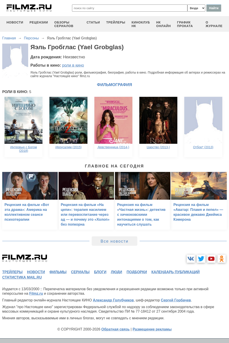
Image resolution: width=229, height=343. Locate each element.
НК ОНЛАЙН (163, 24)
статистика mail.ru (22, 277)
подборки (137, 272)
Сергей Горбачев (176, 300)
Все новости (115, 241)
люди (116, 272)
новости (14, 22)
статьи (93, 22)
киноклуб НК (140, 24)
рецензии (39, 22)
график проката (185, 24)
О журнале (214, 24)
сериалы (80, 272)
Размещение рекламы (152, 329)
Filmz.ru (36, 293)
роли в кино (73, 65)
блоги (100, 272)
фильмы (57, 272)
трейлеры (115, 22)
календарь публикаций (175, 272)
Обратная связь (115, 329)
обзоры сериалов (64, 24)
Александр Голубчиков (113, 300)
